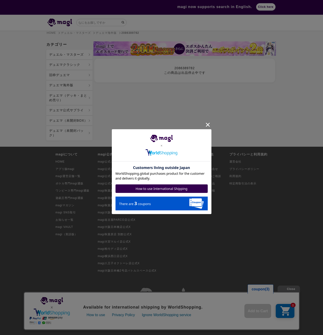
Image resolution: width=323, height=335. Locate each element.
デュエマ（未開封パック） (66, 133)
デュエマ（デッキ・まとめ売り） (68, 98)
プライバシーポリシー (244, 169)
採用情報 (209, 190)
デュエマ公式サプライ (66, 110)
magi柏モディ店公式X (113, 248)
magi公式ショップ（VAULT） (118, 176)
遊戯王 (169, 176)
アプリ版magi (65, 169)
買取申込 (209, 183)
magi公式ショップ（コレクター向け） (124, 161)
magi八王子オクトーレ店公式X (119, 263)
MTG (168, 190)
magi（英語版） (66, 234)
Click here (265, 7)
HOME (60, 161)
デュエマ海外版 (61, 85)
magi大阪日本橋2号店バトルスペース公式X (127, 270)
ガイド (207, 161)
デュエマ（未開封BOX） (68, 120)
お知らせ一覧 (65, 219)
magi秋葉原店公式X (111, 190)
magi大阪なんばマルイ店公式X (119, 212)
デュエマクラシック (64, 64)
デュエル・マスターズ (66, 54)
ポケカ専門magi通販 (69, 183)
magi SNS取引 (66, 212)
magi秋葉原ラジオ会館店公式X (119, 205)
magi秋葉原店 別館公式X (115, 234)
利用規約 (235, 176)
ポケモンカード (175, 161)
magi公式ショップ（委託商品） (119, 169)
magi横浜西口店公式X (113, 256)
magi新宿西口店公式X (113, 198)
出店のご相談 (212, 176)
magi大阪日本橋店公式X (114, 227)
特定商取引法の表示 (242, 183)
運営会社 (235, 161)
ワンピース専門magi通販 (72, 190)
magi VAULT (64, 227)
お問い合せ (210, 169)
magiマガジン (65, 205)
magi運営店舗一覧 (68, 176)
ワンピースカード (177, 169)
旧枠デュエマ (59, 75)
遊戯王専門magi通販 (69, 198)
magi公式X (105, 183)
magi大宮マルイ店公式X (114, 241)
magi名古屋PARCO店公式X (117, 219)
